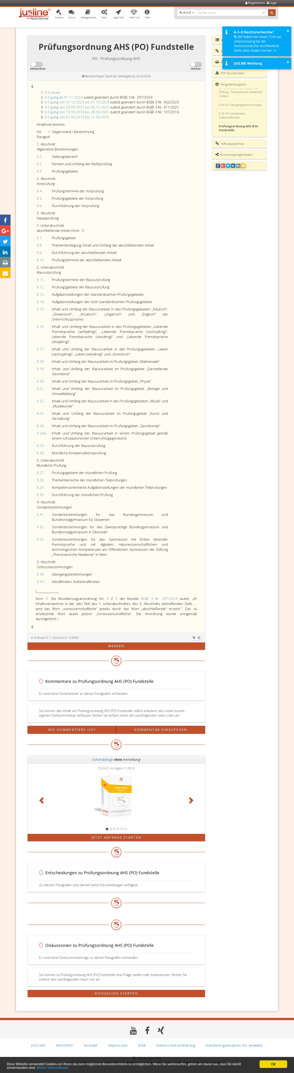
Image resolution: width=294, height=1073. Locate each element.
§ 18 (40, 361)
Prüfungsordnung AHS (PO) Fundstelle (238, 128)
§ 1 (39, 156)
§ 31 (40, 514)
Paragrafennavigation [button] (230, 84)
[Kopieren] (199, 637)
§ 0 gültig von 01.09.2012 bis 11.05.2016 (77, 117)
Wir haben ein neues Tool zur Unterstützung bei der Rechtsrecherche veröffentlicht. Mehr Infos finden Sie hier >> (257, 43)
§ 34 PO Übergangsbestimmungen (240, 105)
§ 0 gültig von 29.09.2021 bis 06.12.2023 (77, 107)
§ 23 (40, 413)
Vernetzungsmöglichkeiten (234, 155)
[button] (59, 14)
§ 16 (40, 326)
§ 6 (39, 205)
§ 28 (40, 480)
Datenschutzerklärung (175, 1045)
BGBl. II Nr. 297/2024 (159, 598)
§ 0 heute (52, 92)
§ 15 (40, 309)
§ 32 (40, 527)
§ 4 (39, 191)
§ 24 (40, 425)
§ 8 (39, 245)
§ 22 (40, 401)
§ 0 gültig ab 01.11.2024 (63, 97)
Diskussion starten (116, 993)
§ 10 (40, 260)
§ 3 (39, 171)
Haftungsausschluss (229, 144)
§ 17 (40, 349)
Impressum (118, 1045)
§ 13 (40, 294)
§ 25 (40, 445)
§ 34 (40, 574)
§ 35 (40, 581)
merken (116, 646)
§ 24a (41, 433)
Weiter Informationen (66, 1067)
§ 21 (40, 388)
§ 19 (40, 368)
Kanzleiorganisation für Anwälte (234, 1045)
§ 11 (40, 279)
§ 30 (40, 494)
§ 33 (40, 539)
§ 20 (40, 381)
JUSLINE (38, 1045)
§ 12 (40, 287)
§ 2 (39, 164)
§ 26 (40, 453)
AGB (142, 1045)
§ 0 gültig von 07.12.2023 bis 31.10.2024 (77, 102)
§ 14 (40, 301)
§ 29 (40, 487)
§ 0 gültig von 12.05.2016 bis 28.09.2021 (77, 112)
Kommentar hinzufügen (160, 729)
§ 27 (40, 472)
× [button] (288, 30)
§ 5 (39, 198)
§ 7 (39, 238)
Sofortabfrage (102, 759)
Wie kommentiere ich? (72, 729)
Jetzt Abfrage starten (116, 837)
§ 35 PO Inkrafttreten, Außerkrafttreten (232, 115)
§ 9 (39, 252)
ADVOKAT (65, 1045)
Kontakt (91, 1045)
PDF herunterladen (230, 73)
